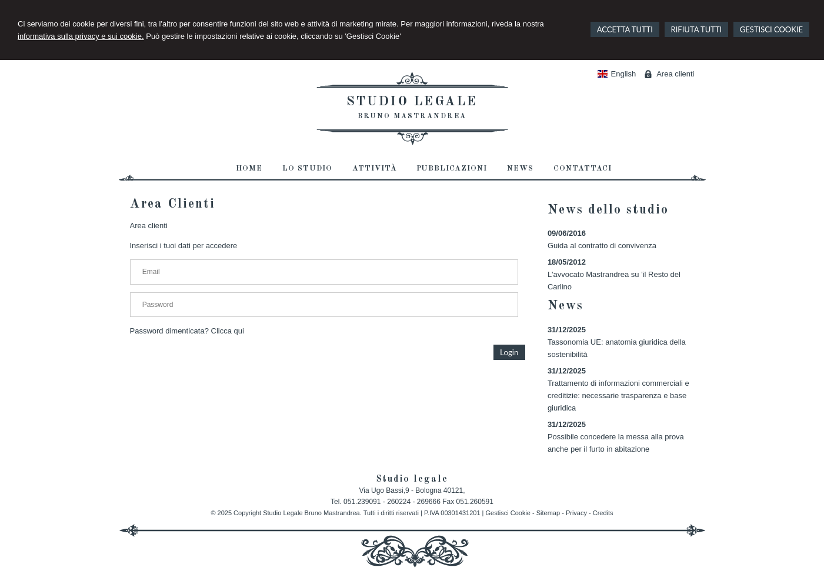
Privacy (576, 512)
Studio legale (412, 101)
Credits (603, 512)
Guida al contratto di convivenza (602, 245)
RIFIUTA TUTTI (696, 29)
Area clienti (675, 73)
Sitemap (548, 512)
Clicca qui (227, 330)
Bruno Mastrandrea (412, 116)
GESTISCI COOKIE (771, 29)
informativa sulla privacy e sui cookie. (81, 36)
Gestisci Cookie (508, 512)
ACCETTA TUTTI (625, 29)
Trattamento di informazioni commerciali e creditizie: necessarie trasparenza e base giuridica (618, 395)
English (617, 73)
